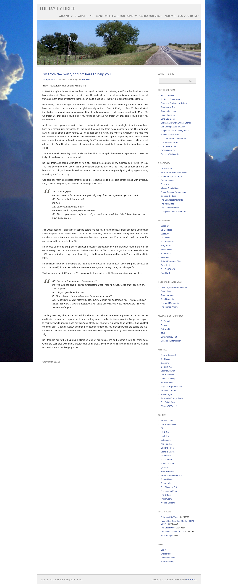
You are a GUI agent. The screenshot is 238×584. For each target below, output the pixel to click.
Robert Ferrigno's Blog (171, 261)
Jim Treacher (166, 444)
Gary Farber (166, 245)
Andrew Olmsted (168, 355)
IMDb (163, 333)
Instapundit (166, 440)
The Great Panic (168, 528)
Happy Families (168, 115)
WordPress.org (167, 561)
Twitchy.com (166, 499)
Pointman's (166, 253)
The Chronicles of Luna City (173, 138)
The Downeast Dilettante (172, 200)
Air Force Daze (167, 95)
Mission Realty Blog (169, 188)
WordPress (191, 580)
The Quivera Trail (168, 146)
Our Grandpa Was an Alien (173, 127)
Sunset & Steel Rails (170, 134)
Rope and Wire (167, 295)
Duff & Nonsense (168, 424)
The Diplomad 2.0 (169, 487)
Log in (163, 550)
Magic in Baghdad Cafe (171, 386)
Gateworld (165, 329)
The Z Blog (166, 495)
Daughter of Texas (169, 107)
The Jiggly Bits (167, 204)
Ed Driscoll (165, 238)
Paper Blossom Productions (173, 192)
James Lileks (166, 249)
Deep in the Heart (169, 111)
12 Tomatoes (166, 168)
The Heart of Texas (169, 142)
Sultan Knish (166, 483)
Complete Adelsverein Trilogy (174, 103)
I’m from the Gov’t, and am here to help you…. (78, 74)
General (85, 79)
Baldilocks (165, 359)
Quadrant (165, 467)
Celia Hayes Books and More (174, 287)
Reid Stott (165, 257)
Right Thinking (167, 471)
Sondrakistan (167, 479)
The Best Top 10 (168, 269)
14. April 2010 (48, 79)
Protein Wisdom (168, 463)
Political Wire (166, 459)
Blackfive (165, 363)
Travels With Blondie (170, 154)
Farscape (165, 325)
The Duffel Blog (168, 402)
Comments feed (168, 558)
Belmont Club (167, 420)
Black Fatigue (167, 535)
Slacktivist (165, 265)
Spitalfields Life (167, 299)
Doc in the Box (167, 375)
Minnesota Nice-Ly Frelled (172, 531)
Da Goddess (166, 230)
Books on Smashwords (171, 99)
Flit (162, 428)
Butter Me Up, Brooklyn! (171, 176)
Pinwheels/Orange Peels (172, 398)
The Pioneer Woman (170, 208)
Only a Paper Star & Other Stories (176, 123)
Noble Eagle (166, 394)
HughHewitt (166, 436)
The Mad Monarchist (170, 303)
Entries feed (166, 554)
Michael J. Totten (168, 390)
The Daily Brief (57, 8)
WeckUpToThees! (169, 406)
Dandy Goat (166, 291)
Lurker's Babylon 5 (169, 337)
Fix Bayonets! (167, 382)
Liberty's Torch (167, 448)
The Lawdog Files (169, 491)
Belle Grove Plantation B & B (174, 172)
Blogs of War (166, 367)
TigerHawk (165, 273)
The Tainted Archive (169, 307)
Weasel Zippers (168, 503)
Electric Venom (167, 180)
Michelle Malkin (168, 452)
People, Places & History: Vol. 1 (175, 130)
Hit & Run (165, 432)
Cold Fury (165, 226)
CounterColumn (168, 371)
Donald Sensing (168, 378)
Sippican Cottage (168, 196)
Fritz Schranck (167, 241)
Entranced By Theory (170, 517)
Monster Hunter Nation (171, 341)
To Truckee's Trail (168, 150)
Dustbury (165, 234)
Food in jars (166, 184)
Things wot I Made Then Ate (173, 211)
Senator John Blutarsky (171, 475)
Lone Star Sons (168, 119)
